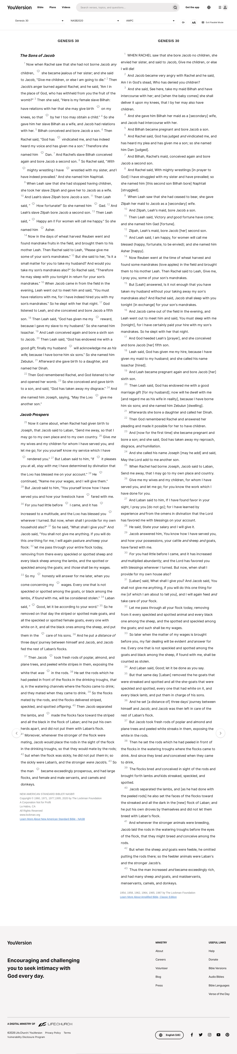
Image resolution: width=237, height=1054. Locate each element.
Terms (67, 1032)
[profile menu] (223, 7)
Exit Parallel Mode (212, 22)
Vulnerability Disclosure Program (26, 1036)
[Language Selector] (209, 7)
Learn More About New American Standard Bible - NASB (52, 819)
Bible (40, 7)
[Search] (123, 7)
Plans (52, 7)
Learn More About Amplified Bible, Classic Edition (148, 896)
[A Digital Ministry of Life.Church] (118, 1022)
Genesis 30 (40, 21)
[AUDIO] (183, 22)
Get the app (192, 7)
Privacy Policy (53, 1032)
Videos (66, 7)
